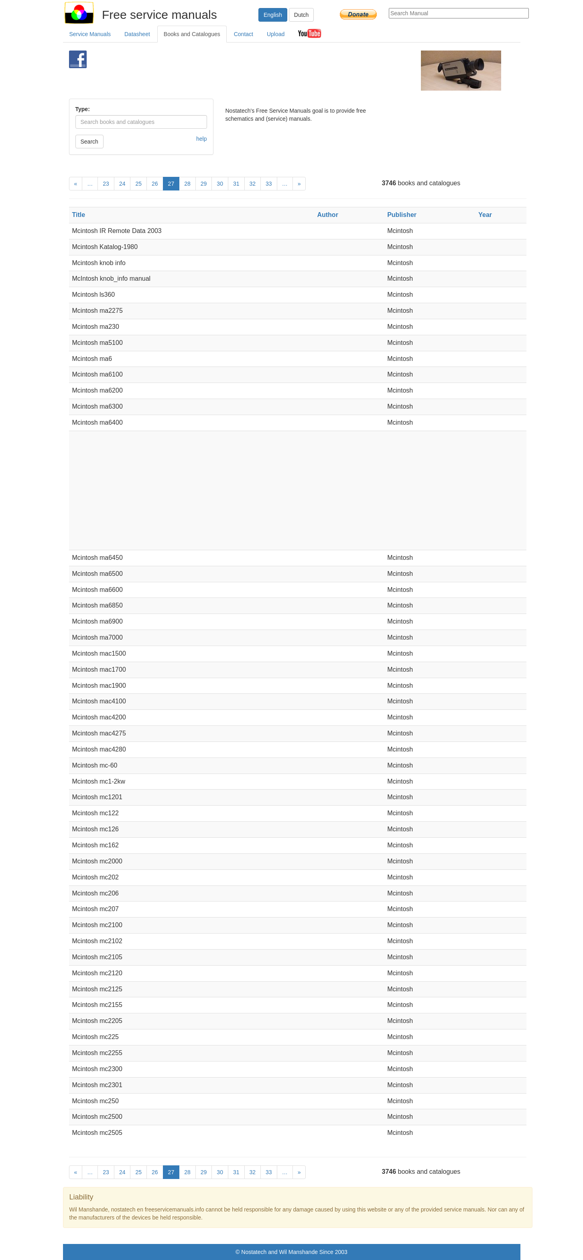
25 (138, 183)
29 (204, 183)
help (201, 139)
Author (327, 214)
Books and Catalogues (192, 34)
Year (485, 214)
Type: (82, 109)
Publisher (401, 214)
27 (171, 183)
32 (253, 183)
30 (220, 183)
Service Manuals (90, 34)
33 (269, 183)
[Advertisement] (278, 71)
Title (78, 214)
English (273, 15)
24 (122, 183)
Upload (275, 34)
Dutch (301, 15)
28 (187, 183)
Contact (243, 34)
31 (236, 183)
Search (89, 141)
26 (155, 183)
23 (106, 183)
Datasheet (137, 34)
